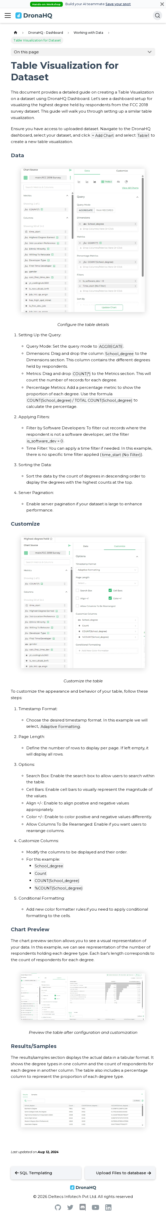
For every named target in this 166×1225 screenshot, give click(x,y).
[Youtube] (95, 1208)
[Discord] (83, 1209)
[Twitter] (70, 1208)
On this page (26, 51)
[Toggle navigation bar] (8, 15)
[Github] (58, 1208)
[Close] (162, 4)
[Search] (157, 15)
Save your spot (118, 4)
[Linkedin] (108, 1209)
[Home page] (15, 33)
